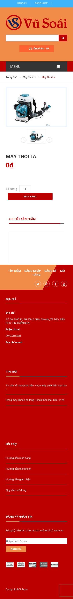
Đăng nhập (41, 3)
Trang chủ (11, 77)
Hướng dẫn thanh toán (18, 468)
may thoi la (29, 77)
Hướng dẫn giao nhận (18, 479)
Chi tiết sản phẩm (22, 219)
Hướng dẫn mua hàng (18, 458)
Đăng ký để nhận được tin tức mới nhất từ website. (35, 530)
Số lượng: (12, 189)
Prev (23, 140)
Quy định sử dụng (16, 490)
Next (49, 140)
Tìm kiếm (14, 271)
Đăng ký (22, 3)
